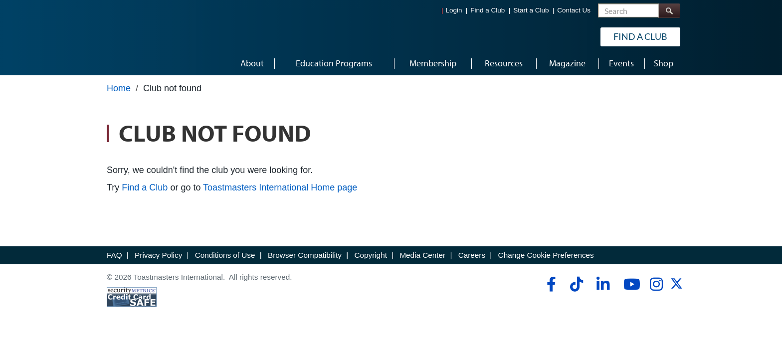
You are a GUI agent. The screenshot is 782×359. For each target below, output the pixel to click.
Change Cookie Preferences (546, 255)
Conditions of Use (225, 255)
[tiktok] (576, 284)
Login (454, 10)
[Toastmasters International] (135, 36)
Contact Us (573, 10)
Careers (471, 255)
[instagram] (656, 284)
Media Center (422, 255)
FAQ (114, 255)
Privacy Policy (158, 255)
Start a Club (531, 10)
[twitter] (676, 287)
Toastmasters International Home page (280, 187)
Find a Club (487, 10)
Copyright (370, 255)
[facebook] (550, 284)
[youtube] (629, 284)
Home (119, 88)
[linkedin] (602, 284)
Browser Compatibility (305, 255)
